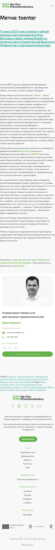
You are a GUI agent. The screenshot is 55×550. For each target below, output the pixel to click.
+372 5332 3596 (10, 337)
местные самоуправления (21, 382)
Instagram (27, 499)
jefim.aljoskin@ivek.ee (13, 332)
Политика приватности (27, 479)
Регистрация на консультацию (27, 354)
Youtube (27, 495)
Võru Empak (21, 390)
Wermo (51, 387)
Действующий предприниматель (33, 379)
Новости (12, 376)
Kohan (43, 382)
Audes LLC (18, 387)
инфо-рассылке (20, 260)
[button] (13, 406)
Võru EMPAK (32, 154)
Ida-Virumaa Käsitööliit (26, 384)
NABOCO (32, 390)
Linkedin (27, 502)
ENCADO (11, 390)
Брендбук (27, 514)
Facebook (27, 491)
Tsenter (37, 95)
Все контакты (28, 439)
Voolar (31, 545)
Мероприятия (27, 456)
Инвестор (4, 382)
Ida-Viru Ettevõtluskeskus (35, 387)
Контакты (27, 463)
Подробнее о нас (27, 452)
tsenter (3, 390)
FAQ (27, 467)
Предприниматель (25, 376)
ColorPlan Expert (7, 384)
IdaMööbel (41, 390)
